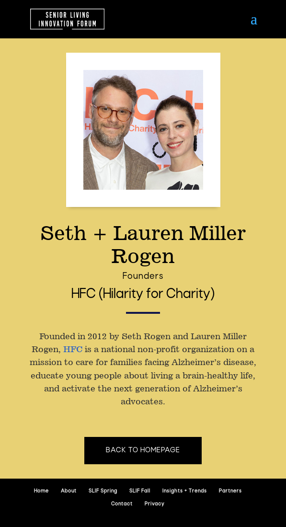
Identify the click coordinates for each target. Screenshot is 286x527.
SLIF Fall (139, 491)
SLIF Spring (103, 491)
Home (41, 491)
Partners (230, 491)
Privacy (154, 504)
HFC (72, 349)
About (69, 491)
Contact (122, 504)
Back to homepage (143, 450)
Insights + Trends (184, 491)
